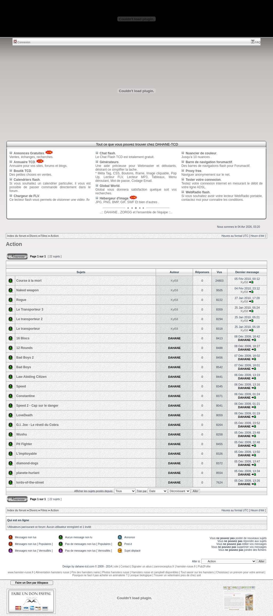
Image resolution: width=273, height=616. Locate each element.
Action (54, 235)
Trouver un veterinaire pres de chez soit (177, 575)
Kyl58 (174, 280)
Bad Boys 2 (25, 357)
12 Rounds (24, 348)
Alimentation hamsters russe (52, 572)
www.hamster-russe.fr (21, 572)
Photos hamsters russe (115, 572)
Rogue (21, 300)
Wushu (21, 434)
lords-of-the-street (30, 482)
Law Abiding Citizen (31, 377)
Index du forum (16, 235)
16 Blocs (22, 338)
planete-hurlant (27, 473)
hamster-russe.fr (186, 566)
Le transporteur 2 (29, 319)
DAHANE (174, 338)
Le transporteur (28, 329)
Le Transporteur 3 (29, 309)
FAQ (255, 42)
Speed (21, 386)
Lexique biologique (141, 575)
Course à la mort (29, 281)
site (116, 566)
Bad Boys (23, 367)
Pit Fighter (24, 444)
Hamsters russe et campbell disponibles (155, 572)
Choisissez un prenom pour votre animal (240, 572)
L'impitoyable (26, 454)
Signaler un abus (142, 566)
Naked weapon (27, 290)
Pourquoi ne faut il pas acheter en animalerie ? (99, 575)
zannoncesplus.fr (164, 566)
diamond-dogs (27, 463)
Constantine (25, 396)
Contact (125, 566)
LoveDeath (24, 415)
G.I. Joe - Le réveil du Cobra (37, 425)
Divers (33, 235)
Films (44, 235)
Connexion (22, 42)
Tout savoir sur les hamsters (197, 572)
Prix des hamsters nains (85, 572)
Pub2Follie (204, 566)
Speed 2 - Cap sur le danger (37, 405)
